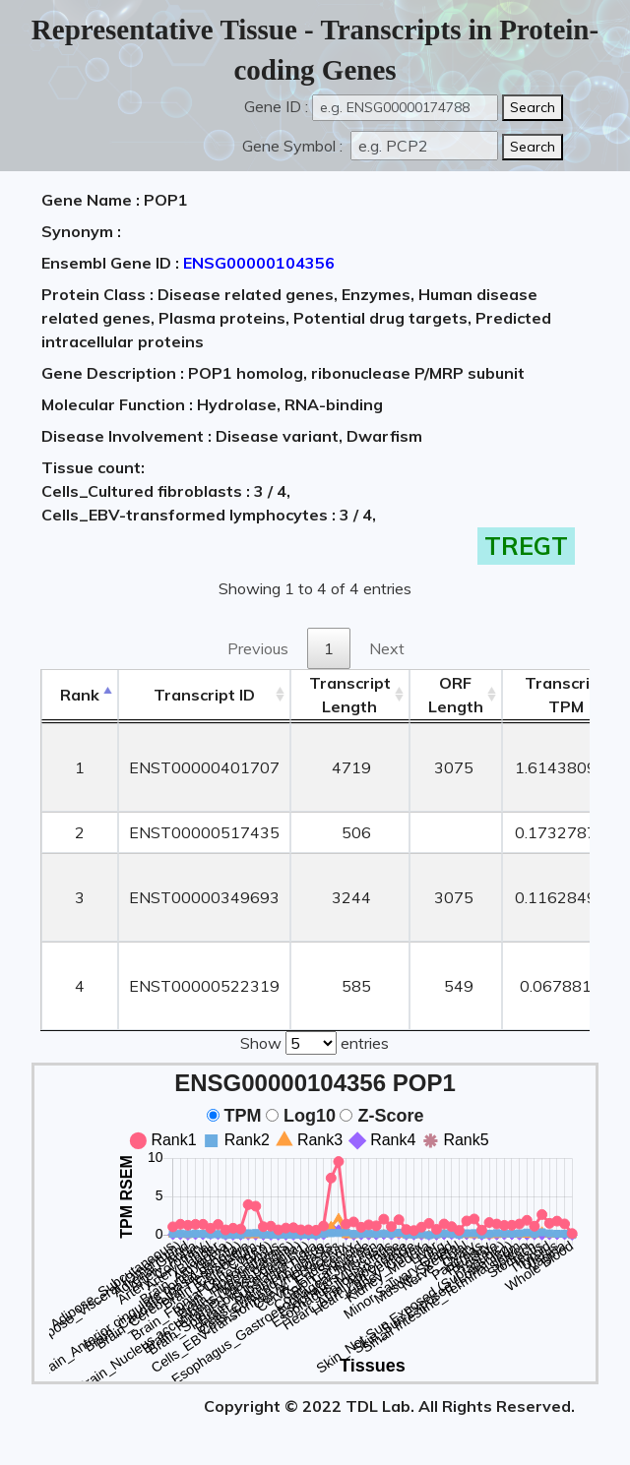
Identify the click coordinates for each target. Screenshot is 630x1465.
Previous (257, 648)
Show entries (314, 1041)
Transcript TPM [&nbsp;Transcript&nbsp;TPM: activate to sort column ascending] (565, 694)
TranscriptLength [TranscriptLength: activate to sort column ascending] (350, 694)
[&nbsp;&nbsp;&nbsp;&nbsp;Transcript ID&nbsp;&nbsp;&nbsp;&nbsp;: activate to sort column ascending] (204, 695)
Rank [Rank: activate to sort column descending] (79, 694)
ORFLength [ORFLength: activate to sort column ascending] (455, 694)
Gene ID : (276, 106)
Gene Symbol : (294, 145)
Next (387, 648)
